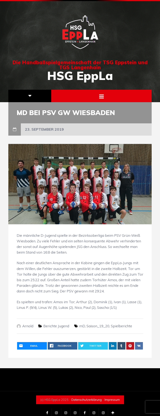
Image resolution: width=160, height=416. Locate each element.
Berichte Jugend (56, 326)
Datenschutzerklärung (86, 400)
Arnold (27, 326)
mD (82, 326)
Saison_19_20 (97, 326)
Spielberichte (121, 326)
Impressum (112, 400)
